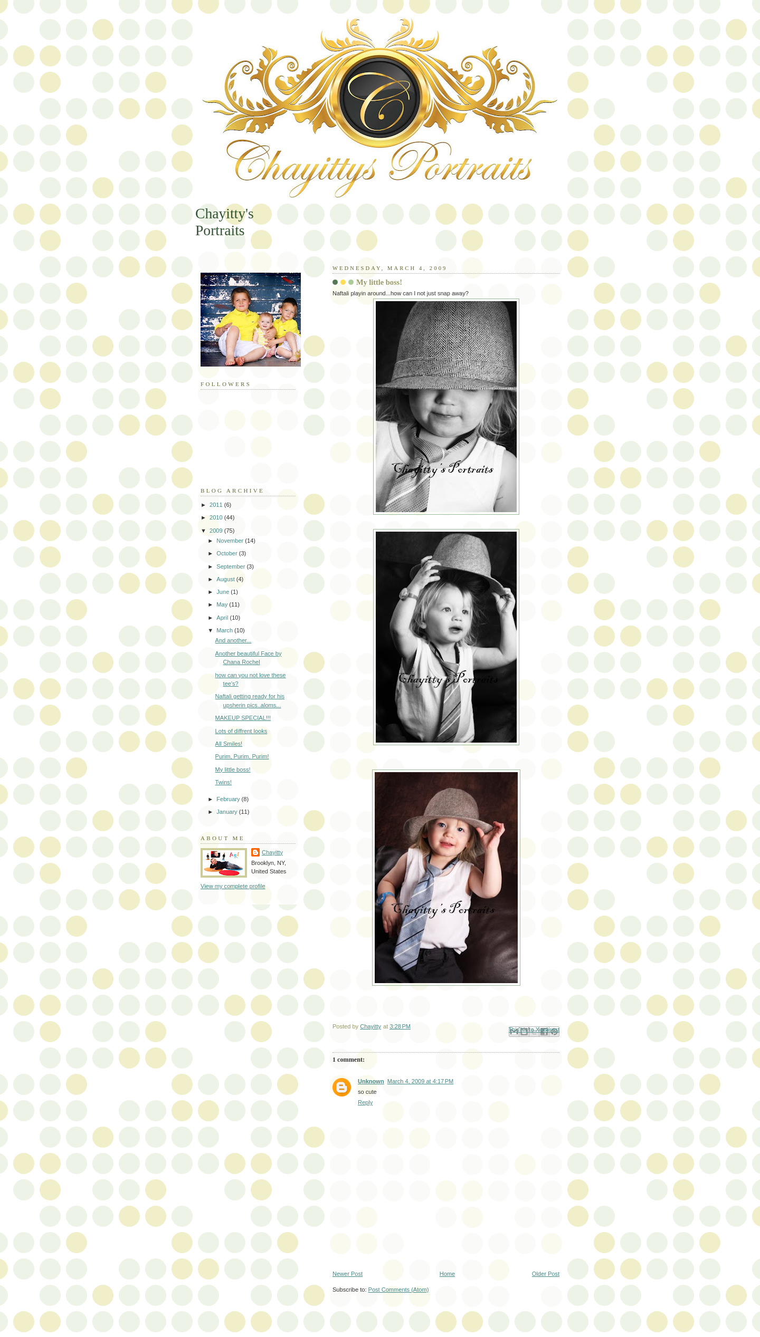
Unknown (371, 1081)
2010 (217, 517)
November (230, 540)
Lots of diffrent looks (241, 731)
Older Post (545, 1274)
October (227, 553)
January (227, 812)
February (228, 799)
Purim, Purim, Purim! (242, 756)
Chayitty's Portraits (224, 221)
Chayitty (272, 852)
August (226, 579)
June (223, 592)
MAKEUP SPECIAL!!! (243, 718)
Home (447, 1274)
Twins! (223, 782)
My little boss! (233, 769)
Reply (365, 1102)
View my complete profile (233, 886)
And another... (233, 640)
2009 (217, 530)
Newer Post (347, 1274)
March (225, 630)
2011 (217, 505)
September (231, 566)
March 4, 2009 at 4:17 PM (420, 1081)
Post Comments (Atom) (398, 1289)
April (223, 617)
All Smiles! (229, 743)
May (222, 604)
